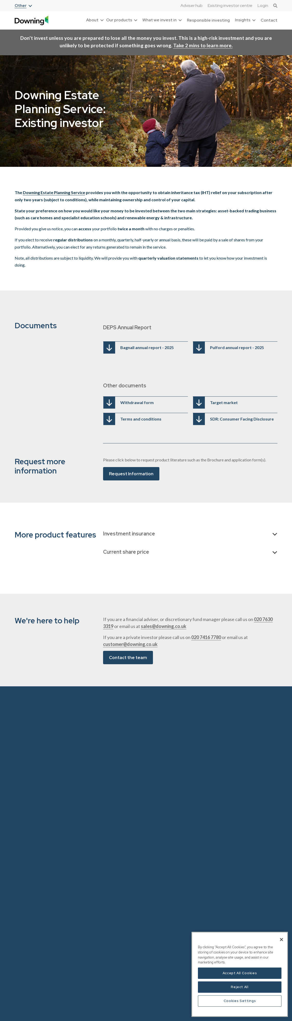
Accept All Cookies (240, 973)
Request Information (131, 474)
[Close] (281, 939)
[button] (23, 5)
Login (263, 5)
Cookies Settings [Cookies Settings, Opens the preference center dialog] (240, 1001)
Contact (269, 20)
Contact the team (128, 657)
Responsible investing (208, 20)
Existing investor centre (230, 5)
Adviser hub (191, 5)
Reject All (240, 987)
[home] (31, 20)
